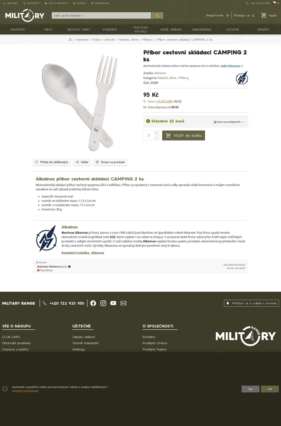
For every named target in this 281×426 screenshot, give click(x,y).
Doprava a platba (15, 349)
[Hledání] (101, 15)
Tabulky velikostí (83, 337)
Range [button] (79, 3)
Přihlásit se (244, 15)
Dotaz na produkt (110, 162)
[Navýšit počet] (156, 133)
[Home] (70, 39)
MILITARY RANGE (18, 303)
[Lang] (275, 3)
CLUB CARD (11, 337)
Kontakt (11, 3)
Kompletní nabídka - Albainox (82, 253)
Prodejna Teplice (154, 349)
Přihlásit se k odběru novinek (251, 303)
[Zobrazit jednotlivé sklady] (228, 122)
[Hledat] (157, 15)
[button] (218, 15)
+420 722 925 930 (258, 3)
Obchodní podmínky (16, 343)
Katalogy (78, 349)
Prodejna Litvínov (155, 343)
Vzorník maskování (85, 343)
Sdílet (82, 162)
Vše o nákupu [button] (55, 3)
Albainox (160, 73)
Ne (250, 389)
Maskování (100, 3)
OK (270, 389)
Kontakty (149, 337)
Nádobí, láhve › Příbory (173, 78)
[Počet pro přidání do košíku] (148, 135)
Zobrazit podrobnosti (25, 390)
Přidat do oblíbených (51, 162)
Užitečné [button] (30, 3)
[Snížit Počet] (156, 137)
